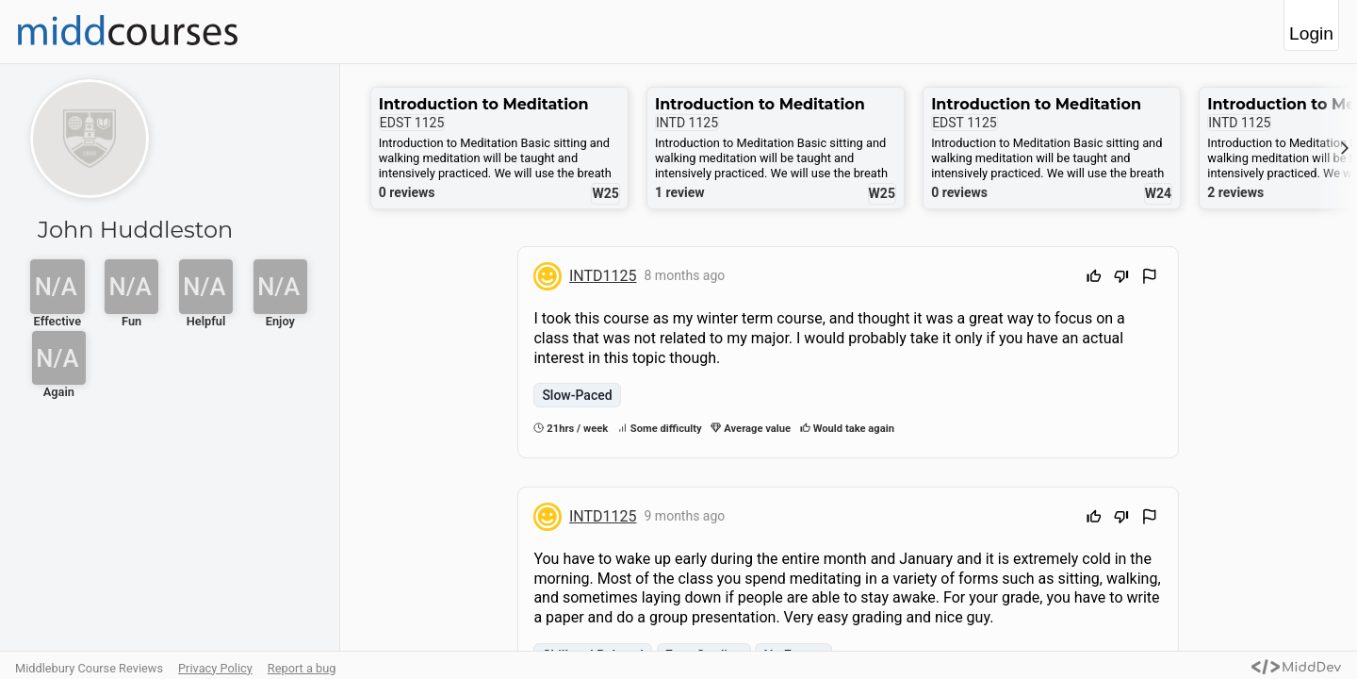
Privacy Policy (215, 668)
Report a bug (302, 668)
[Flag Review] (1150, 278)
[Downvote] (1121, 278)
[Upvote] (1094, 278)
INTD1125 (603, 276)
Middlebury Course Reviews (89, 668)
